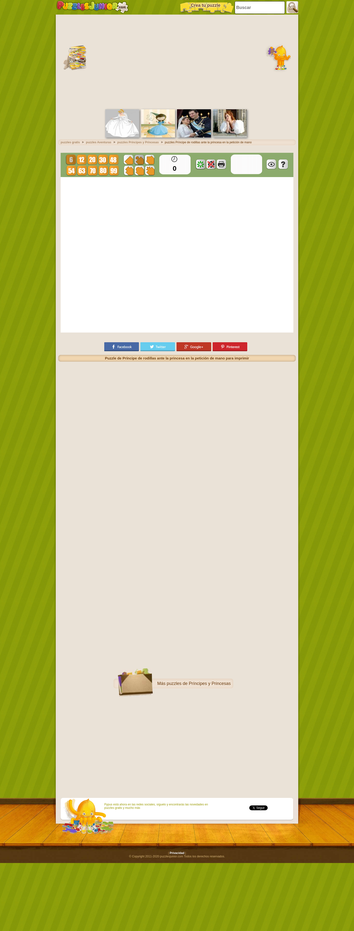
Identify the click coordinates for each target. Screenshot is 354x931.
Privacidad (177, 853)
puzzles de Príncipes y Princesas (199, 683)
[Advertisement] (45, 61)
